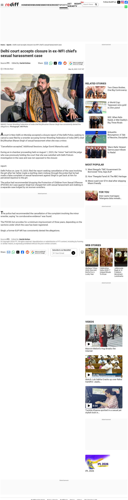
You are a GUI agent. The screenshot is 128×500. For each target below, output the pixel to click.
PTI (8, 63)
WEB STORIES (93, 245)
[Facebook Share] (59, 63)
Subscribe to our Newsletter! (61, 250)
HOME (24, 5)
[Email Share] (45, 63)
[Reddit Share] (64, 63)
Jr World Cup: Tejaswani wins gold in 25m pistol (117, 105)
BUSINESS (38, 5)
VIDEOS (89, 321)
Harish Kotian (25, 63)
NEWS (30, 5)
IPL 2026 (89, 471)
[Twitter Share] (55, 63)
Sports (9, 45)
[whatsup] (126, 6)
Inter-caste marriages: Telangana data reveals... (110, 197)
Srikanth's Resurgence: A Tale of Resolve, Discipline (117, 135)
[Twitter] (119, 2)
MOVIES (47, 5)
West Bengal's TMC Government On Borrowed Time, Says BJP (104, 170)
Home (3, 45)
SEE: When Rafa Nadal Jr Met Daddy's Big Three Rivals (117, 120)
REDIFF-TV (78, 5)
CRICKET (55, 5)
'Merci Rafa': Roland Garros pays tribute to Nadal (117, 150)
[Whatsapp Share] (50, 63)
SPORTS (63, 5)
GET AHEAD (71, 5)
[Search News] (95, 4)
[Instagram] (122, 2)
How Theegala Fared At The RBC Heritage (107, 176)
